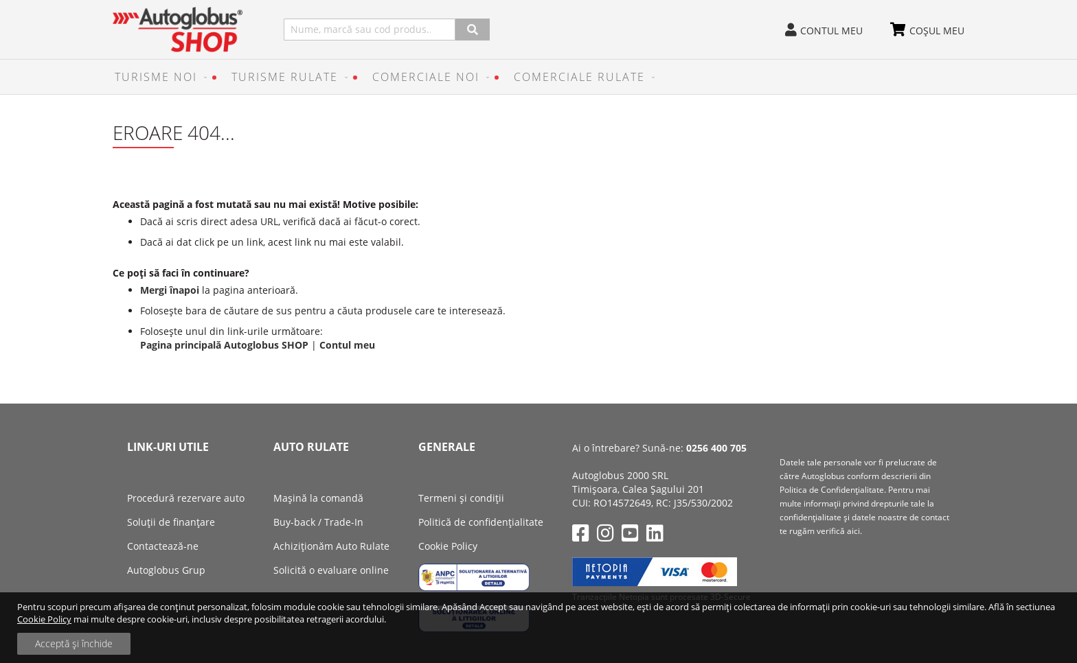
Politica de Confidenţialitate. (833, 490)
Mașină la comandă (318, 497)
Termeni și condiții (461, 497)
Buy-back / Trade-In (318, 521)
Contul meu (831, 30)
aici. (854, 531)
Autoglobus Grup (166, 570)
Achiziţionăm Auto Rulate (331, 545)
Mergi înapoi (169, 289)
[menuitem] (157, 77)
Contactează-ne (163, 545)
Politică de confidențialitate (480, 521)
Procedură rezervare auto (186, 497)
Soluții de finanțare (171, 521)
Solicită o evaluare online (331, 570)
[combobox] (369, 29)
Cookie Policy (44, 619)
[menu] (538, 77)
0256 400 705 (716, 447)
